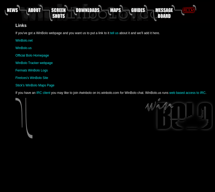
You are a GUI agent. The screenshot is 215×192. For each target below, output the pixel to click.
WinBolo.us (23, 48)
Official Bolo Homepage (32, 55)
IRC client (43, 93)
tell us (114, 33)
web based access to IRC (187, 93)
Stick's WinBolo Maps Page (34, 85)
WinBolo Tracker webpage (34, 63)
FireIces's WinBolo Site (31, 78)
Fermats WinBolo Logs (31, 70)
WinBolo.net (24, 40)
